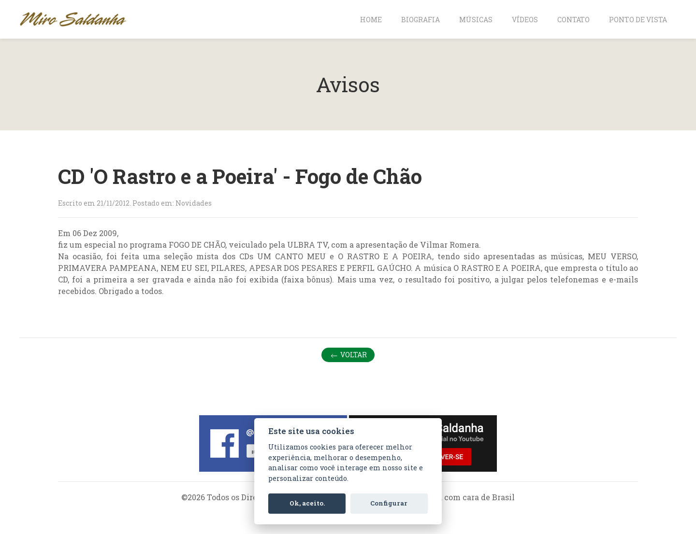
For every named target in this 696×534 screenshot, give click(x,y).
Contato (573, 19)
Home (371, 19)
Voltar (348, 355)
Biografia (420, 19)
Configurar (388, 503)
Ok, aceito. (307, 503)
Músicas (476, 19)
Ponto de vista (638, 19)
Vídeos (525, 19)
